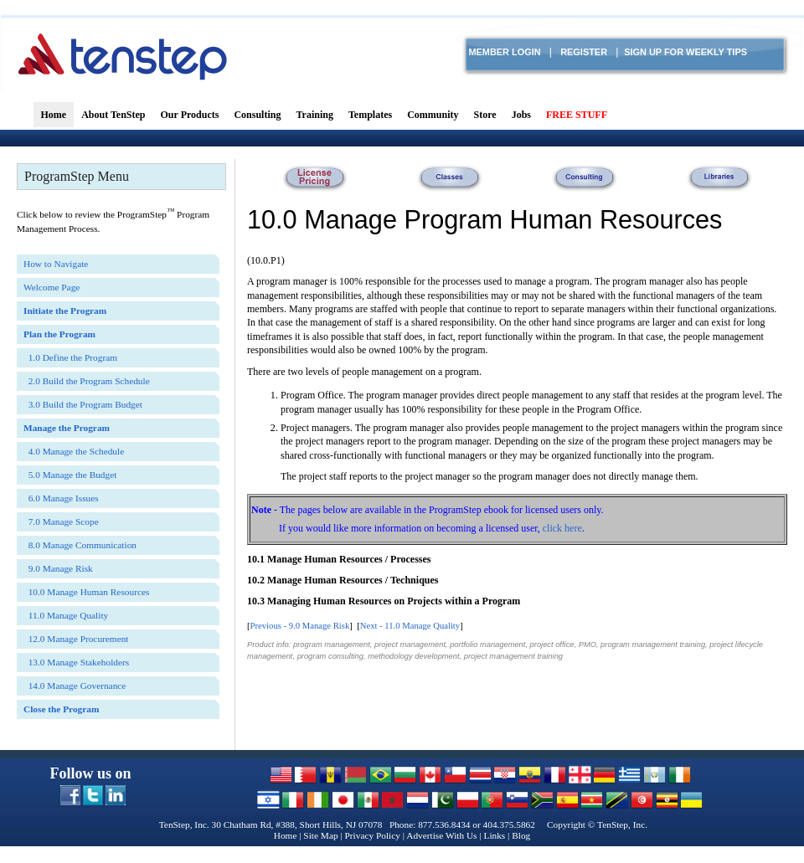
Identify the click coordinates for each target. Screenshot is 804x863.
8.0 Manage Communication (80, 545)
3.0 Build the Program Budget (82, 404)
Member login (504, 52)
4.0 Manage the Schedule (73, 451)
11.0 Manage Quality (422, 625)
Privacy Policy (372, 835)
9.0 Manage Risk (58, 568)
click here (562, 528)
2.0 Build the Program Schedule (86, 381)
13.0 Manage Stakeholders (76, 662)
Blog (521, 835)
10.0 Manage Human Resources (86, 592)
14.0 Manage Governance (74, 686)
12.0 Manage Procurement (76, 639)
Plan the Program (59, 334)
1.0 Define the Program (70, 357)
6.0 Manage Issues (61, 498)
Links (494, 835)
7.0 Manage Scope (61, 521)
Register (583, 52)
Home (285, 835)
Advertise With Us (441, 835)
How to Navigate (55, 264)
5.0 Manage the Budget (69, 475)
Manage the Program (66, 428)
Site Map (320, 835)
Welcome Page (51, 287)
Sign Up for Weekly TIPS (685, 52)
